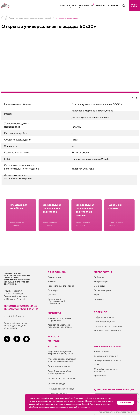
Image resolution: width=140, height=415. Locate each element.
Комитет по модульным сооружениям (59, 319)
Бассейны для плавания (106, 356)
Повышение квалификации (61, 388)
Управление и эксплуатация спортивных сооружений (62, 360)
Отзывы (52, 294)
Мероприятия (85, 5)
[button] (134, 5)
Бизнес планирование (59, 366)
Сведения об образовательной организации (56, 301)
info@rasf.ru (17, 316)
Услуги (72, 5)
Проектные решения (107, 346)
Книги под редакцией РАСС (108, 330)
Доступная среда (56, 383)
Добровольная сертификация (114, 389)
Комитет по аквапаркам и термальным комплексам (60, 325)
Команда (52, 281)
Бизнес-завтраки (102, 290)
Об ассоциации (58, 272)
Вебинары (99, 277)
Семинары (99, 285)
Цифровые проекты (104, 317)
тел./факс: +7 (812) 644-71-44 (21, 308)
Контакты (113, 5)
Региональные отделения (61, 285)
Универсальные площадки (107, 360)
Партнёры (53, 290)
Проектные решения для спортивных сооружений (30, 18)
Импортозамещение (104, 321)
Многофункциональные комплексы (106, 370)
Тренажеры (100, 375)
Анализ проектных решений (62, 378)
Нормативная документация (108, 326)
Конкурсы (99, 299)
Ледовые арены (102, 351)
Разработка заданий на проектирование (59, 372)
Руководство (54, 277)
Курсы (97, 294)
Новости (100, 5)
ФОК (96, 364)
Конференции (101, 281)
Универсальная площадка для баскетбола (52, 208)
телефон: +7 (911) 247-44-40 (20, 306)
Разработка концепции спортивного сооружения (60, 352)
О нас (63, 5)
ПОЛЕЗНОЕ (100, 312)
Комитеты (54, 313)
